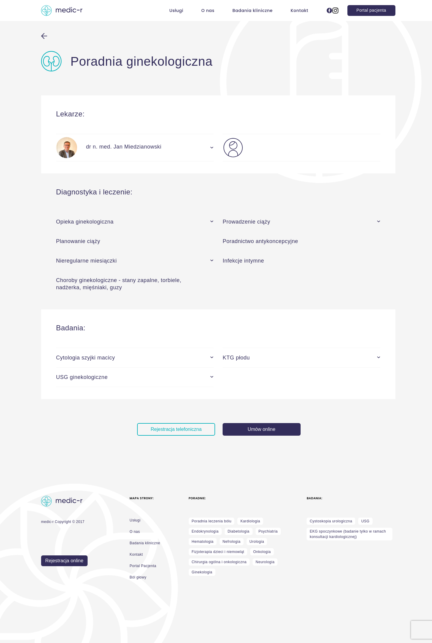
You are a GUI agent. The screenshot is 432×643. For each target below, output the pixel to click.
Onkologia (262, 552)
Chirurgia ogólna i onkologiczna (219, 562)
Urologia (257, 541)
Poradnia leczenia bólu (212, 521)
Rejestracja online (64, 560)
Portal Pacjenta (143, 566)
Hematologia (203, 541)
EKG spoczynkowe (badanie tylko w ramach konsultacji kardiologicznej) (348, 534)
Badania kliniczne (252, 11)
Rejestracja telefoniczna (176, 429)
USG (365, 521)
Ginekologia (202, 572)
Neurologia (265, 562)
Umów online (261, 429)
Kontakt (299, 11)
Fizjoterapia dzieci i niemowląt (218, 552)
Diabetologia (239, 531)
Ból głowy (138, 577)
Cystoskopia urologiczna (331, 521)
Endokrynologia (205, 531)
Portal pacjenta (371, 10)
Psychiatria (268, 531)
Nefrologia (232, 541)
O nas (207, 11)
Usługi (176, 11)
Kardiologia (250, 521)
